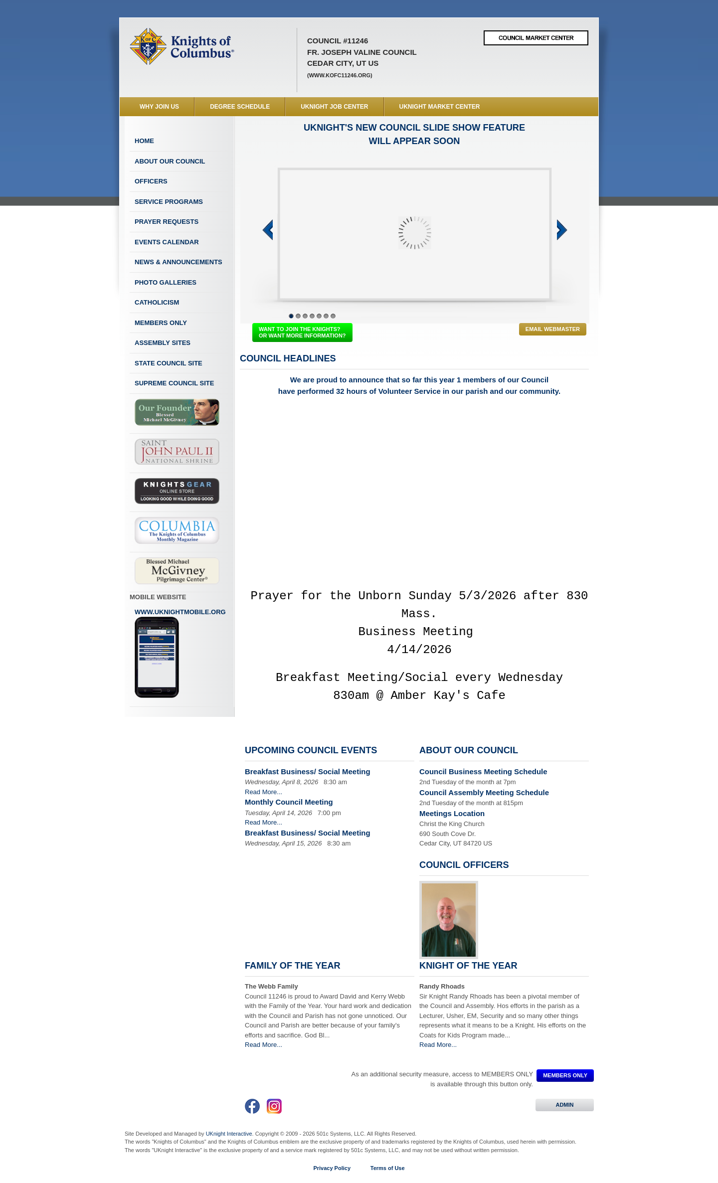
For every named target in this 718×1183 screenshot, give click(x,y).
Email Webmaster (553, 329)
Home (144, 141)
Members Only (161, 323)
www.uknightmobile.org (180, 653)
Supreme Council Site (174, 383)
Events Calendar (167, 242)
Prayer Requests (166, 221)
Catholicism (157, 302)
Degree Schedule (240, 106)
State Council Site (168, 363)
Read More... (263, 792)
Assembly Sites (162, 342)
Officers (151, 181)
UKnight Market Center (439, 106)
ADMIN (564, 1105)
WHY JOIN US (159, 106)
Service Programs (169, 201)
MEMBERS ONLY (565, 1075)
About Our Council (170, 161)
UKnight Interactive (229, 1134)
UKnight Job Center (334, 106)
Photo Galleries (165, 282)
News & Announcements (178, 262)
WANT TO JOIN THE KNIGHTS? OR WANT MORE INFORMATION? (302, 332)
